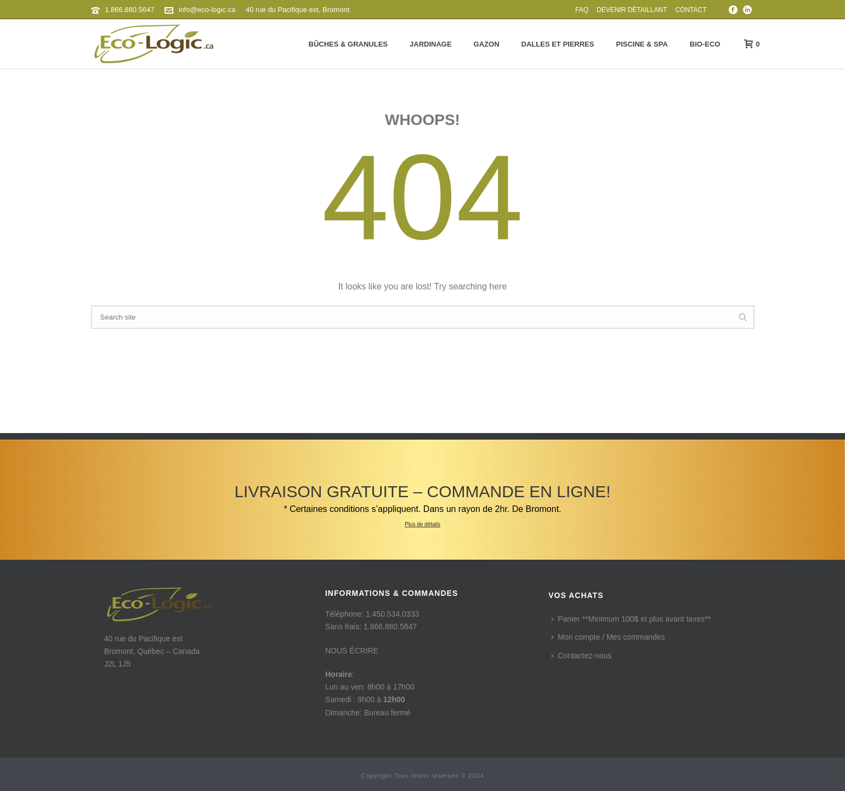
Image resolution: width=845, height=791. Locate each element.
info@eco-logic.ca (207, 9)
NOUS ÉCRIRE (351, 650)
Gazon (487, 44)
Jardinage (431, 44)
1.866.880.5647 (129, 9)
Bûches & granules (348, 44)
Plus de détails (422, 524)
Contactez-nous (581, 655)
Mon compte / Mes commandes (608, 637)
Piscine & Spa (641, 44)
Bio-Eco (705, 44)
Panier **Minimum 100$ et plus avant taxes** (631, 618)
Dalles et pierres (557, 44)
